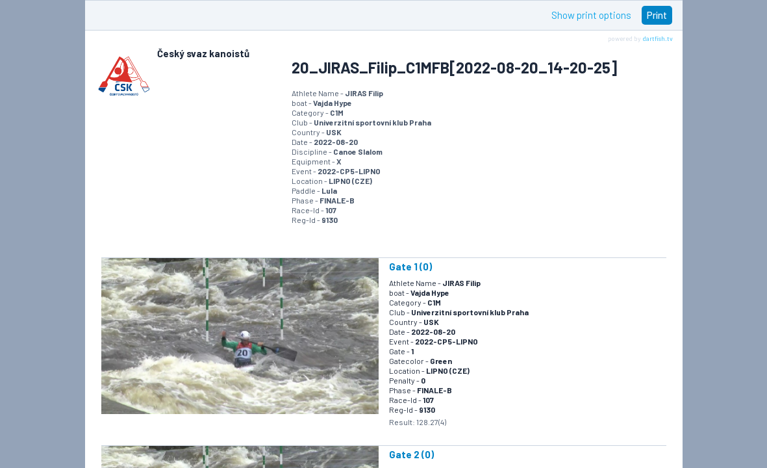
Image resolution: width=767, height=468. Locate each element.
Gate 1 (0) (410, 266)
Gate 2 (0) (411, 454)
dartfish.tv (657, 38)
